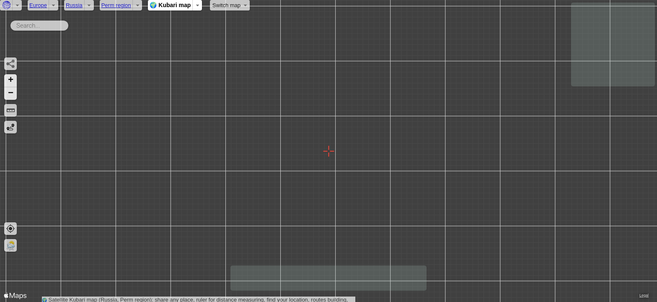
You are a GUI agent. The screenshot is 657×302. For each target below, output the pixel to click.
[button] (10, 80)
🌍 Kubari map (170, 5)
